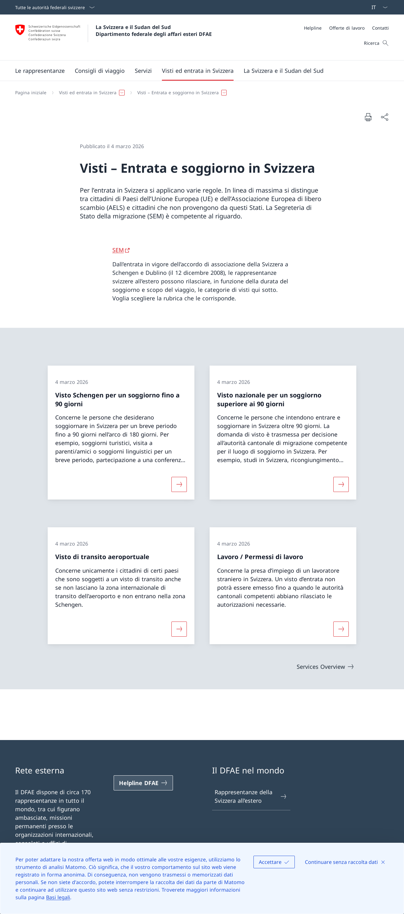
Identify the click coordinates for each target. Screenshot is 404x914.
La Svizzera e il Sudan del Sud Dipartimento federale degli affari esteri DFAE (154, 31)
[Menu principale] (197, 71)
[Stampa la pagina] (368, 116)
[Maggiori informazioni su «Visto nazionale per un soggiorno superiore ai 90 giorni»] (341, 484)
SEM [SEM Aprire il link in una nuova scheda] (118, 250)
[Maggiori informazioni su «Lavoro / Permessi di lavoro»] (341, 628)
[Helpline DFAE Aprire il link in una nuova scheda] (143, 782)
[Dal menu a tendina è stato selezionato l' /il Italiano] (377, 7)
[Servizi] (143, 71)
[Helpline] (312, 28)
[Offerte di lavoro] (346, 28)
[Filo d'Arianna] (199, 93)
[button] (40, 71)
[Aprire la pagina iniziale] (113, 37)
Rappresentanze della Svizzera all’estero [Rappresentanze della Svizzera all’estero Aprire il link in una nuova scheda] (251, 796)
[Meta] (346, 28)
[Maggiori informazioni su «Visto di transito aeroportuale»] (179, 628)
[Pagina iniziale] (30, 93)
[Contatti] (380, 28)
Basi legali (58, 897)
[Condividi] (384, 117)
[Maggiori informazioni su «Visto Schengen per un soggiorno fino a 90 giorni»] (179, 484)
